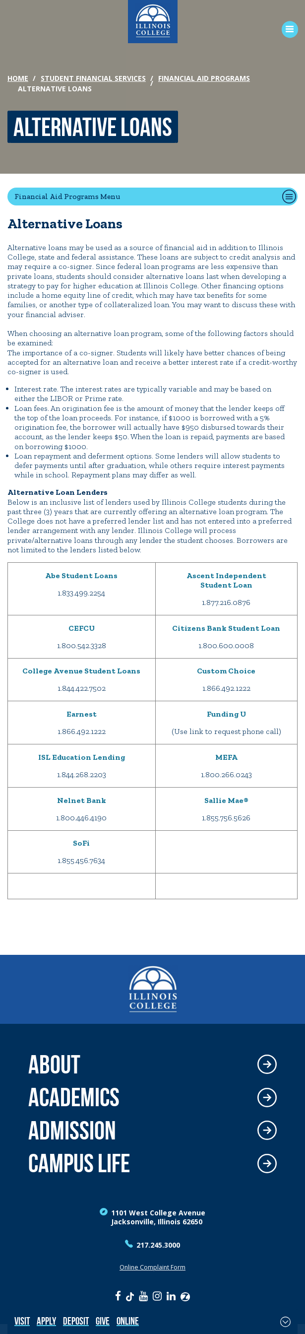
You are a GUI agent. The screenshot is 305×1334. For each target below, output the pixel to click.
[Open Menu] (286, 29)
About (54, 1065)
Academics (74, 1097)
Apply (46, 1321)
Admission (72, 1131)
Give (103, 1321)
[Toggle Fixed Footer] (285, 1321)
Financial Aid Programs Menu (67, 196)
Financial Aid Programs (204, 78)
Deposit (76, 1321)
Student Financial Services (93, 78)
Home (17, 78)
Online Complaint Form (152, 1267)
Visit (22, 1321)
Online (128, 1321)
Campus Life (79, 1163)
